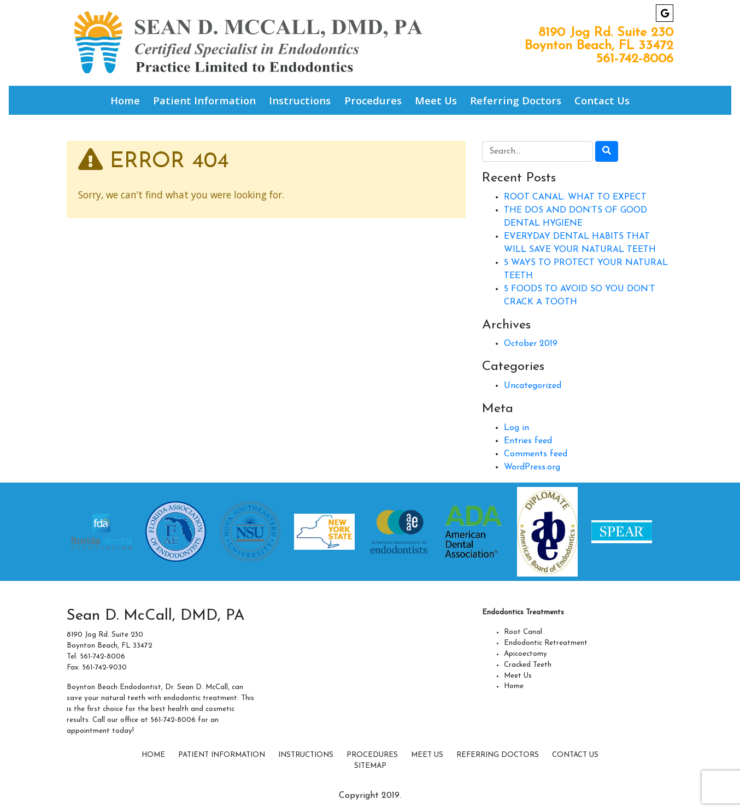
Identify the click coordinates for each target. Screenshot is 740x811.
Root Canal (523, 632)
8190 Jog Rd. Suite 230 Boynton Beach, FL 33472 (599, 39)
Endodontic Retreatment (546, 643)
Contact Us (602, 100)
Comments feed (535, 454)
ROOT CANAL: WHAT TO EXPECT (575, 197)
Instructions (300, 100)
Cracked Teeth (527, 664)
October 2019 (530, 343)
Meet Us (436, 100)
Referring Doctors (515, 100)
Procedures (373, 100)
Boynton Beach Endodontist (114, 687)
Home (125, 100)
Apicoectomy (525, 653)
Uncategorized (532, 385)
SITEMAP (370, 765)
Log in (516, 428)
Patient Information (204, 100)
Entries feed (528, 441)
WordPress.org (532, 467)
